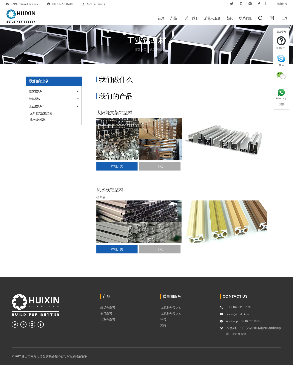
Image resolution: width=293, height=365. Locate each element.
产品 (173, 18)
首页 (161, 18)
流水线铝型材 (38, 119)
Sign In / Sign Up (96, 4)
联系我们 (245, 18)
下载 (160, 166)
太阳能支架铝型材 (41, 113)
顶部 (281, 104)
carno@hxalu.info (28, 4)
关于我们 (192, 18)
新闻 (230, 18)
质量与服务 (212, 18)
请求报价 (282, 3)
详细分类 (117, 166)
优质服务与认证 (170, 307)
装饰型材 (35, 99)
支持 (163, 325)
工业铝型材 (151, 49)
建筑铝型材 (36, 91)
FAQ (163, 319)
